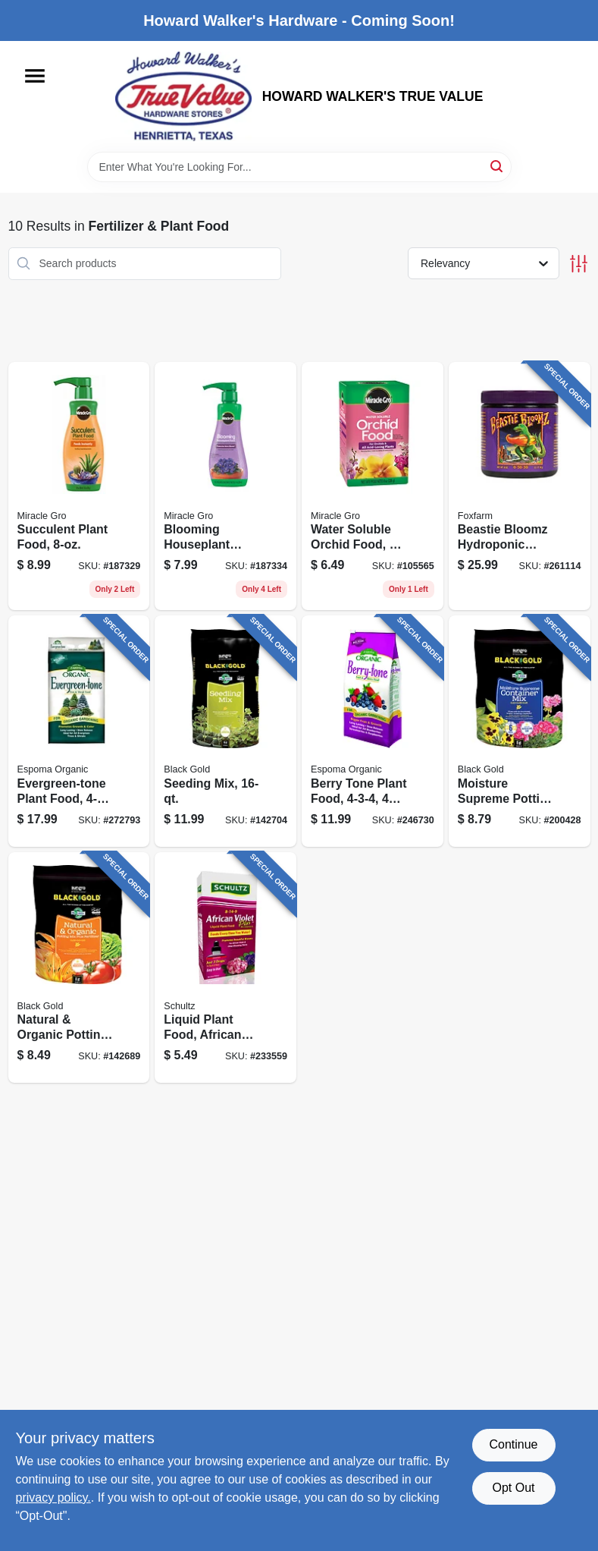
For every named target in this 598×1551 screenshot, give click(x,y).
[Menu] (35, 76)
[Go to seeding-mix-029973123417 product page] (225, 731)
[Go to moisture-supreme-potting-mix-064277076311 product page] (519, 731)
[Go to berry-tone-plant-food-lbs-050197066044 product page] (372, 731)
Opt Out (513, 1487)
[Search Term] (299, 167)
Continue (513, 1444)
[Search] (498, 165)
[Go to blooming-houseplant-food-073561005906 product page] (225, 486)
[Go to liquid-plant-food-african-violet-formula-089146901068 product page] (225, 968)
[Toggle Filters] (578, 263)
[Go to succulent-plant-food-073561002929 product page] (79, 486)
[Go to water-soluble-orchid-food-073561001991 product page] (372, 486)
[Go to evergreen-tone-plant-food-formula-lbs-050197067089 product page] (79, 731)
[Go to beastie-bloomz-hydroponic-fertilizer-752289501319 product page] (519, 486)
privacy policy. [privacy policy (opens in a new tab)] (53, 1497)
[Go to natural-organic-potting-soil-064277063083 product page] (79, 968)
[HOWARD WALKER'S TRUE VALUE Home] (183, 96)
